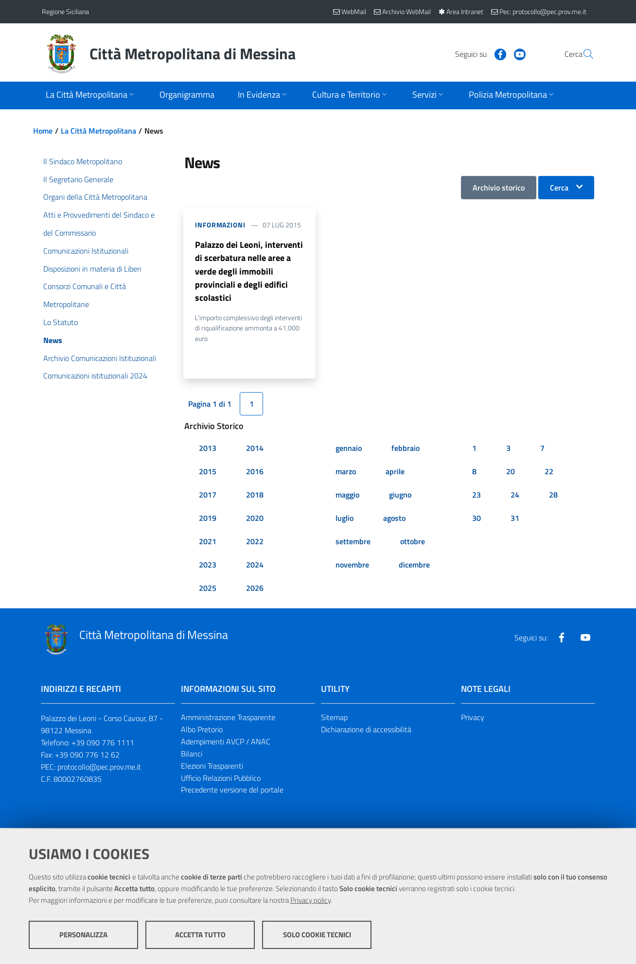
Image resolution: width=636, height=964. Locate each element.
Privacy (472, 719)
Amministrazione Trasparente (228, 719)
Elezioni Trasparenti (212, 767)
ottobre (412, 543)
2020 (255, 520)
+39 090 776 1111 (102, 744)
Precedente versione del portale (232, 791)
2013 (207, 450)
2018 (255, 496)
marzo (346, 473)
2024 (255, 566)
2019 (207, 520)
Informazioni (220, 225)
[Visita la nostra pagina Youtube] (496, 53)
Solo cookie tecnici (317, 935)
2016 (255, 473)
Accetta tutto (200, 935)
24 (515, 496)
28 (553, 496)
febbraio (405, 450)
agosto (394, 520)
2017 (207, 496)
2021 (207, 543)
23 (476, 496)
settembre (353, 543)
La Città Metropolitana (98, 131)
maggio (347, 496)
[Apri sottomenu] (91, 95)
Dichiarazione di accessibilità (366, 731)
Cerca (559, 187)
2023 (207, 566)
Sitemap (334, 719)
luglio (344, 520)
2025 (207, 590)
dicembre (414, 566)
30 (476, 520)
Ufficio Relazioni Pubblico (221, 779)
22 (549, 473)
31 (515, 520)
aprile (395, 473)
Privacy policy (310, 900)
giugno (400, 496)
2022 (255, 543)
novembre (352, 566)
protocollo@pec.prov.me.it (99, 768)
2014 (255, 450)
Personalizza (83, 935)
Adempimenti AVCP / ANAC (225, 743)
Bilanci (191, 755)
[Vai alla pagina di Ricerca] (582, 54)
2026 (255, 590)
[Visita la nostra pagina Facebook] (477, 53)
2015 (207, 473)
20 (510, 473)
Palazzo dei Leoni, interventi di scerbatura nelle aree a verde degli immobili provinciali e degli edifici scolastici (249, 272)
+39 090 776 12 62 (87, 756)
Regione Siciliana (65, 11)
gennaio (349, 450)
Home (43, 131)
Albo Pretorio (202, 731)
